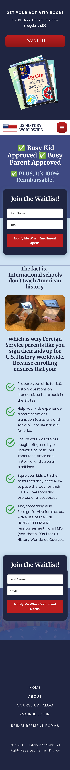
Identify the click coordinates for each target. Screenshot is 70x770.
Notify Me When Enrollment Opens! (35, 240)
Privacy (54, 750)
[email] (35, 224)
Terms (42, 750)
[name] (35, 213)
